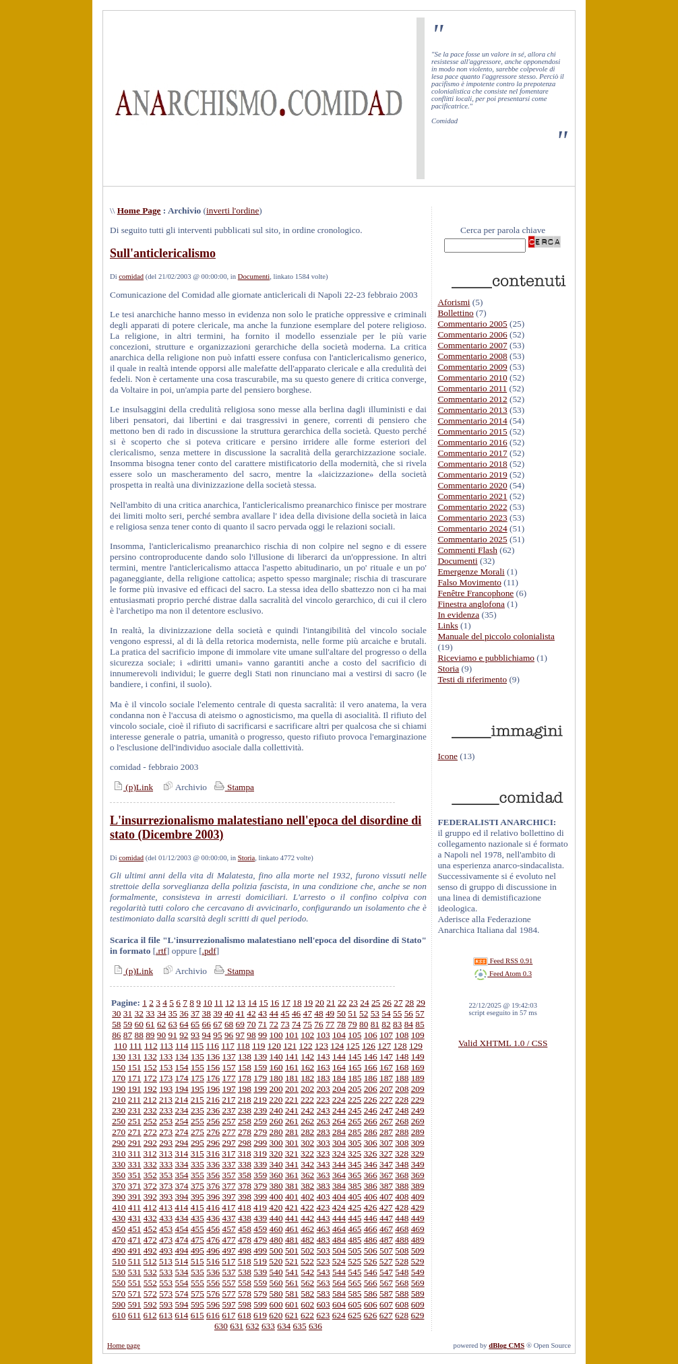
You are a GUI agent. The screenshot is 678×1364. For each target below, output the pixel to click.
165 (354, 1067)
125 (353, 1046)
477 (229, 1240)
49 (330, 1013)
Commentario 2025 (472, 539)
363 (323, 1175)
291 (135, 1143)
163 (323, 1067)
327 (386, 1153)
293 (166, 1143)
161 (292, 1067)
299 (260, 1143)
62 (161, 1024)
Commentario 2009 (472, 367)
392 (150, 1197)
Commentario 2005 (472, 324)
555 (197, 1283)
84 (408, 1024)
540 (276, 1272)
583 (323, 1294)
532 (150, 1272)
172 (150, 1078)
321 (292, 1153)
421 (292, 1207)
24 (364, 1003)
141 (292, 1056)
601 (292, 1304)
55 (397, 1013)
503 (323, 1250)
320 (275, 1153)
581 (292, 1294)
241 (292, 1110)
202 (307, 1089)
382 (307, 1186)
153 (166, 1067)
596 (213, 1304)
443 (323, 1218)
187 (386, 1078)
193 (166, 1089)
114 (182, 1046)
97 (240, 1035)
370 (118, 1186)
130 (118, 1056)
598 (244, 1304)
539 (260, 1272)
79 (352, 1024)
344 (339, 1164)
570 (118, 1294)
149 (418, 1056)
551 (135, 1283)
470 (118, 1240)
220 (275, 1100)
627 (386, 1315)
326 (370, 1153)
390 (118, 1197)
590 (118, 1304)
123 (321, 1046)
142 (307, 1056)
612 (150, 1315)
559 (260, 1283)
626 (370, 1315)
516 (213, 1261)
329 (417, 1153)
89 (150, 1035)
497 (229, 1250)
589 (418, 1294)
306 (370, 1143)
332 (150, 1164)
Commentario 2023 (472, 518)
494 (182, 1250)
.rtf (161, 951)
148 (401, 1056)
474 (182, 1240)
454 (182, 1229)
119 (259, 1046)
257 (229, 1121)
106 (370, 1035)
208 (401, 1089)
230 (118, 1110)
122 (306, 1046)
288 (401, 1132)
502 (307, 1250)
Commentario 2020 (472, 485)
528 (401, 1261)
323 (323, 1153)
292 (150, 1143)
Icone (447, 756)
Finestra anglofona (471, 604)
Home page (123, 1345)
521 (292, 1261)
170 (118, 1078)
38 (206, 1013)
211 (135, 1100)
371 (135, 1186)
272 (150, 1132)
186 (370, 1078)
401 (292, 1197)
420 (275, 1207)
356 (213, 1175)
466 (370, 1229)
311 (135, 1153)
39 (217, 1013)
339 (260, 1164)
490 (118, 1250)
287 (386, 1132)
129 (416, 1046)
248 (401, 1110)
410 (118, 1207)
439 (260, 1218)
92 (183, 1035)
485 (354, 1240)
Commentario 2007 (472, 345)
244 (339, 1110)
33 (150, 1013)
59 (127, 1024)
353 (166, 1175)
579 (260, 1294)
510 (118, 1261)
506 (370, 1250)
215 (197, 1100)
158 (244, 1067)
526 (370, 1261)
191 (135, 1089)
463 (323, 1229)
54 (385, 1013)
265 (354, 1121)
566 (370, 1283)
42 (251, 1013)
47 (307, 1013)
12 (229, 1003)
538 (244, 1272)
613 (166, 1315)
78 (341, 1024)
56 (408, 1013)
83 (397, 1024)
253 (166, 1121)
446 (370, 1218)
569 (418, 1283)
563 (323, 1283)
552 (150, 1283)
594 (182, 1304)
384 (339, 1186)
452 (150, 1229)
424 (339, 1207)
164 (339, 1067)
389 (418, 1186)
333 (166, 1164)
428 (401, 1207)
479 (260, 1240)
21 (330, 1003)
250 (118, 1121)
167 (386, 1067)
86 (116, 1035)
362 (307, 1175)
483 (323, 1240)
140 (276, 1056)
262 (307, 1121)
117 (228, 1046)
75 (307, 1024)
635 (300, 1326)
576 (213, 1294)
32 (139, 1013)
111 (135, 1046)
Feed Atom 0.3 (503, 973)
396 (213, 1197)
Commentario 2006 (472, 334)
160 (276, 1067)
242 (307, 1110)
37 (195, 1013)
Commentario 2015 (472, 431)
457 (229, 1229)
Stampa (233, 787)
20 (319, 1003)
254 (182, 1121)
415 (197, 1207)
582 (307, 1294)
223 (323, 1100)
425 (354, 1207)
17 (286, 1003)
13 (241, 1003)
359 (260, 1175)
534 (182, 1272)
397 (229, 1197)
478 (244, 1240)
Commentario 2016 (472, 442)
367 (386, 1175)
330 (118, 1164)
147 (386, 1056)
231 (135, 1110)
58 (116, 1024)
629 (417, 1315)
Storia (246, 858)
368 (401, 1175)
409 (418, 1197)
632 (252, 1326)
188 (401, 1078)
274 (182, 1132)
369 (418, 1175)
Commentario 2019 (472, 474)
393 (166, 1197)
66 (206, 1024)
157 (229, 1067)
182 (307, 1078)
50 (341, 1013)
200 (276, 1089)
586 (370, 1294)
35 (172, 1013)
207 (386, 1089)
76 (318, 1024)
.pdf (209, 951)
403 (323, 1197)
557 (229, 1283)
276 (213, 1132)
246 (370, 1110)
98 (251, 1035)
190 (118, 1089)
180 (276, 1078)
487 (386, 1240)
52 (363, 1013)
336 (213, 1164)
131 (135, 1056)
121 (290, 1046)
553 (166, 1283)
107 (386, 1035)
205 (354, 1089)
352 (150, 1175)
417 (228, 1207)
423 (323, 1207)
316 (213, 1153)
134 (182, 1056)
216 (213, 1100)
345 (354, 1164)
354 (182, 1175)
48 (318, 1013)
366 (370, 1175)
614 (181, 1315)
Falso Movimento (469, 582)
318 (244, 1153)
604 (339, 1304)
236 (213, 1110)
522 (307, 1261)
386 (370, 1186)
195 (197, 1089)
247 (386, 1110)
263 (323, 1121)
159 (260, 1067)
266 (370, 1121)
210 (118, 1100)
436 (213, 1218)
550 (118, 1283)
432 (150, 1218)
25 (375, 1003)
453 (166, 1229)
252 (150, 1121)
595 (197, 1304)
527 (386, 1261)
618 (244, 1315)
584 (339, 1294)
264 (339, 1121)
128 (400, 1046)
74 (296, 1024)
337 (229, 1164)
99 (262, 1035)
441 (292, 1218)
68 (228, 1024)
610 (118, 1315)
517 (228, 1261)
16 (274, 1003)
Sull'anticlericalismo (163, 253)
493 (166, 1250)
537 (229, 1272)
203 (323, 1089)
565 (354, 1283)
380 (276, 1186)
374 (182, 1186)
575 (197, 1294)
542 (307, 1272)
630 (221, 1326)
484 (339, 1240)
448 (401, 1218)
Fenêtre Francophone (475, 593)
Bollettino (455, 313)
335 (197, 1164)
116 (212, 1046)
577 (229, 1294)
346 (370, 1164)
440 (276, 1218)
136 (213, 1056)
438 (244, 1218)
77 (330, 1024)
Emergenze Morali (470, 571)
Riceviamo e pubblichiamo (485, 658)
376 (213, 1186)
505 (354, 1250)
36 (183, 1013)
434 (182, 1218)
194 (182, 1089)
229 (417, 1100)
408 (401, 1197)
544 (339, 1272)
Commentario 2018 (472, 464)
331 (135, 1164)
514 (181, 1261)
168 (401, 1067)
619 (260, 1315)
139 (260, 1056)
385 (354, 1186)
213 (166, 1100)
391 (135, 1197)
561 (292, 1283)
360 (276, 1175)
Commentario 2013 (472, 410)
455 (197, 1229)
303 (323, 1143)
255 (197, 1121)
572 (150, 1294)
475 (197, 1240)
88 (139, 1035)
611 (135, 1315)
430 (118, 1218)
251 (135, 1121)
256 (213, 1121)
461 (292, 1229)
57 (419, 1013)
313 (166, 1153)
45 (284, 1013)
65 (195, 1024)
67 (217, 1024)
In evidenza (458, 615)
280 (276, 1132)
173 (166, 1078)
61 (150, 1024)
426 (370, 1207)
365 (354, 1175)
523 (323, 1261)
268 (401, 1121)
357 (229, 1175)
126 (368, 1046)
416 (213, 1207)
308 (401, 1143)
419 (260, 1207)
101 (292, 1035)
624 (339, 1315)
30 (116, 1013)
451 (135, 1229)
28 (409, 1003)
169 (418, 1067)
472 (150, 1240)
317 (228, 1153)
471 (135, 1240)
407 (386, 1197)
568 (401, 1283)
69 (240, 1024)
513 (166, 1261)
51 (352, 1013)
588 (401, 1294)
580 (276, 1294)
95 (217, 1035)
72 (274, 1024)
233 (166, 1110)
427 (386, 1207)
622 (307, 1315)
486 (370, 1240)
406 (370, 1197)
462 (307, 1229)
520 (275, 1261)
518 (244, 1261)
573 (166, 1294)
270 (118, 1132)
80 (363, 1024)
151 (135, 1067)
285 (354, 1132)
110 (120, 1046)
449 (418, 1218)
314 (181, 1153)
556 (213, 1283)
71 (262, 1024)
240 (276, 1110)
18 (296, 1003)
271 (135, 1132)
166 (370, 1067)
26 (387, 1003)
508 (401, 1250)
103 (323, 1035)
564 (339, 1283)
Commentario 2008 (472, 356)
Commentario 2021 (472, 496)
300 (276, 1143)
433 (166, 1218)
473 (166, 1240)
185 (354, 1078)
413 (166, 1207)
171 (135, 1078)
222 (307, 1100)
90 (161, 1035)
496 (213, 1250)
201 (292, 1089)
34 (161, 1013)
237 (229, 1110)
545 (354, 1272)
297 (229, 1143)
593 (166, 1304)
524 (339, 1261)
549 (418, 1272)
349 (418, 1164)
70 (251, 1024)
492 (150, 1250)
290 (118, 1143)
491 (135, 1250)
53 (375, 1013)
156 (213, 1067)
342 (307, 1164)
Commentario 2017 (472, 453)
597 (229, 1304)
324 (339, 1153)
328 (401, 1153)
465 (354, 1229)
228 (401, 1100)
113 (166, 1046)
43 (262, 1013)
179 (260, 1078)
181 (292, 1078)
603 (323, 1304)
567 (386, 1283)
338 (244, 1164)
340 (276, 1164)
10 (207, 1003)
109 (418, 1035)
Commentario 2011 (472, 388)
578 (244, 1294)
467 (386, 1229)
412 (150, 1207)
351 (135, 1175)
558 (244, 1283)
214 (181, 1100)
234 (182, 1110)
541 (292, 1272)
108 (401, 1035)
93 (195, 1035)
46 (296, 1013)
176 (213, 1078)
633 (268, 1326)
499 (260, 1250)
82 (385, 1024)
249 (418, 1110)
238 (244, 1110)
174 (182, 1078)
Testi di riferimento (472, 679)
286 (370, 1132)
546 (370, 1272)
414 (181, 1207)
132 (150, 1056)
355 (197, 1175)
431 (135, 1218)
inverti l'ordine (232, 210)
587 (386, 1294)
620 (275, 1315)
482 (307, 1240)
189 (418, 1078)
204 (339, 1089)
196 (213, 1089)
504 (339, 1250)
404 (339, 1197)
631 (236, 1326)
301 (292, 1143)
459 (260, 1229)
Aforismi (453, 302)
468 (401, 1229)
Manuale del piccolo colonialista (496, 636)
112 (151, 1046)
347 (386, 1164)
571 (135, 1294)
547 (386, 1272)
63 (172, 1024)
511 (135, 1261)
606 (370, 1304)
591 (135, 1304)
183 (323, 1078)
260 (276, 1121)
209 (418, 1089)
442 (307, 1218)
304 (339, 1143)
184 (339, 1078)
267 (386, 1121)
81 (375, 1024)
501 (292, 1250)
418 (244, 1207)
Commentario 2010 (472, 377)
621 (292, 1315)
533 (166, 1272)
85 (419, 1024)
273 (166, 1132)
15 (263, 1003)
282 (307, 1132)
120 (274, 1046)
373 (166, 1186)
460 (276, 1229)
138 (244, 1056)
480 (276, 1240)
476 (213, 1240)
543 (323, 1272)
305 (354, 1143)
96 (228, 1035)
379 (260, 1186)
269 (418, 1121)
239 (260, 1110)
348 (401, 1164)
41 (240, 1013)
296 (213, 1143)
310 (118, 1153)
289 (418, 1132)
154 (182, 1067)
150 (118, 1067)
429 (417, 1207)
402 (307, 1197)
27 (398, 1003)
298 (244, 1143)
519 (260, 1261)
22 (342, 1003)
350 (118, 1175)
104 (339, 1035)
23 (353, 1003)
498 (244, 1250)
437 (229, 1218)
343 (323, 1164)
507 (386, 1250)
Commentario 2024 (472, 528)
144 (339, 1056)
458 (244, 1229)
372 (150, 1186)
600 (276, 1304)
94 (206, 1035)
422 (307, 1207)
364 (339, 1175)
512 (150, 1261)
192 (150, 1089)
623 (323, 1315)
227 (386, 1100)
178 (244, 1078)
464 (339, 1229)
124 (337, 1046)
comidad (131, 276)
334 (182, 1164)
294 (182, 1143)
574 (182, 1294)
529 (417, 1261)
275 (197, 1132)
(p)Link (131, 787)
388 (401, 1186)
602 (307, 1304)
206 (370, 1089)
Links (447, 625)
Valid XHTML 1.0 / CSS (502, 1043)
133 (166, 1056)
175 (197, 1078)
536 (213, 1272)
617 (228, 1315)
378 (244, 1186)
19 (308, 1003)
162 (307, 1067)
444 (339, 1218)
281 (292, 1132)
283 (323, 1132)
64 (183, 1024)
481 (292, 1240)
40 (228, 1013)
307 (386, 1143)
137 (229, 1056)
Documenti (254, 276)
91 (172, 1035)
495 (197, 1250)
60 (139, 1024)
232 (150, 1110)
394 (182, 1197)
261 (292, 1121)
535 (197, 1272)
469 (418, 1229)
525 (354, 1261)
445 (354, 1218)
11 (218, 1003)
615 (197, 1315)
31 (127, 1013)
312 (150, 1153)
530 (118, 1272)
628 (401, 1315)
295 (197, 1143)
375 (197, 1186)
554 (182, 1283)
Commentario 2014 (472, 421)
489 (418, 1240)
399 (260, 1197)
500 (276, 1250)
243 (323, 1110)
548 (401, 1272)
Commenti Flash (467, 550)
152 (150, 1067)
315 (197, 1153)
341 (292, 1164)
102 (307, 1035)
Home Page (139, 210)
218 (244, 1100)
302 (307, 1143)
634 (283, 1326)
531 (135, 1272)
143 (323, 1056)
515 (197, 1261)
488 (401, 1240)
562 (307, 1283)
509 (418, 1250)
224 (339, 1100)
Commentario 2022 (472, 507)
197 (229, 1089)
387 (386, 1186)
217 (228, 1100)
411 (135, 1207)
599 (260, 1304)
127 (384, 1046)
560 (276, 1283)
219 (260, 1100)
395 (197, 1197)
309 (418, 1143)
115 (197, 1046)
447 (386, 1218)
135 (197, 1056)
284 (339, 1132)
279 (260, 1132)
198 (244, 1089)
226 (370, 1100)
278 (244, 1132)
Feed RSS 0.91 (502, 961)
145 (354, 1056)
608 (401, 1304)
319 (260, 1153)
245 (354, 1110)
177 (229, 1078)
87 (127, 1035)
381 (292, 1186)
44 (274, 1013)
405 (354, 1197)
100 (276, 1035)
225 (354, 1100)
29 (421, 1003)
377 (229, 1186)
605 (354, 1304)
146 (370, 1056)
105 (354, 1035)
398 (244, 1197)
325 (354, 1153)
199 (260, 1089)
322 (307, 1153)
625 (354, 1315)
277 (229, 1132)
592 (150, 1304)
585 (354, 1294)
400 (276, 1197)
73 (284, 1024)
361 (292, 1175)
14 (252, 1003)
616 (213, 1315)
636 (315, 1326)
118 (243, 1046)
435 (197, 1218)
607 (386, 1304)
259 (260, 1121)
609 (418, 1304)
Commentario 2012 (472, 399)
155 (197, 1067)
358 (244, 1175)
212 (150, 1100)
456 (213, 1229)
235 (197, 1110)
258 (244, 1121)
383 (323, 1186)
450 (118, 1229)
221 (292, 1100)
